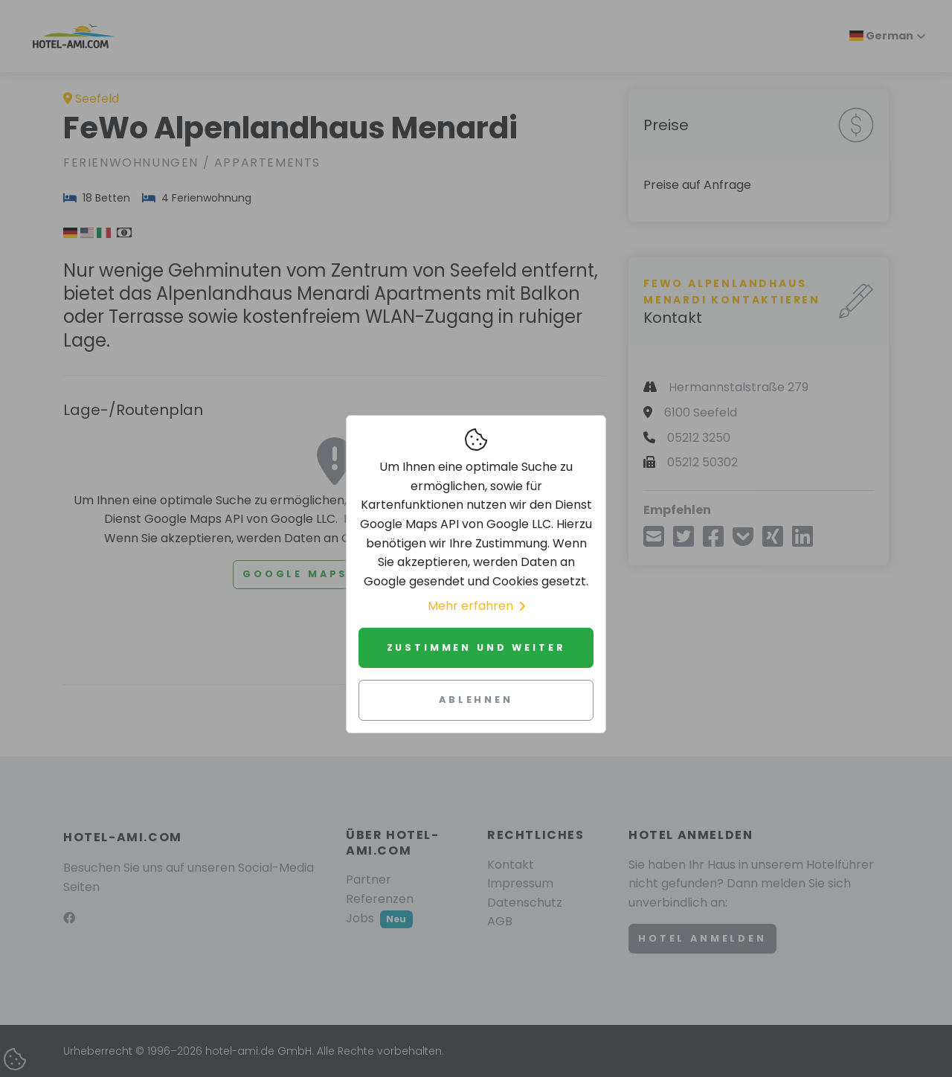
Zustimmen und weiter (476, 647)
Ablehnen (476, 699)
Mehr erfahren (476, 605)
